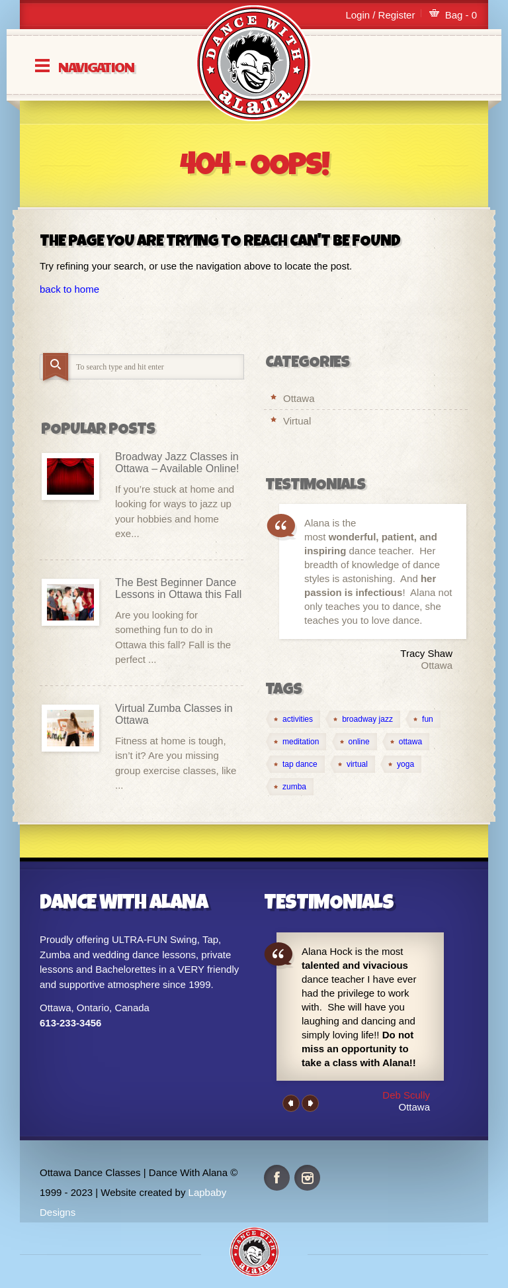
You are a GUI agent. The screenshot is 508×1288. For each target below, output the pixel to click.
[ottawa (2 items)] (405, 741)
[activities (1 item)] (293, 719)
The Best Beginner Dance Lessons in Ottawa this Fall (178, 588)
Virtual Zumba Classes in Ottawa (174, 714)
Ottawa (299, 398)
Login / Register (380, 15)
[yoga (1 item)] (400, 764)
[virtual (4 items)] (352, 764)
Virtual (297, 420)
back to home (69, 289)
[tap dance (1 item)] (295, 764)
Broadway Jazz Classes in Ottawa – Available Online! (177, 462)
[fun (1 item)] (423, 719)
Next (310, 1103)
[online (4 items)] (354, 741)
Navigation (96, 66)
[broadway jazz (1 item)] (362, 719)
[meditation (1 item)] (296, 741)
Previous (291, 1103)
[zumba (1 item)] (290, 786)
